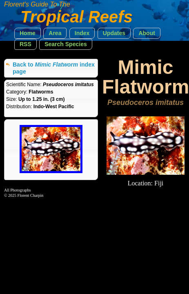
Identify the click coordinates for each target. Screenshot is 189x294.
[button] (27, 33)
